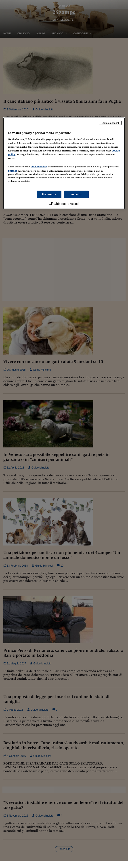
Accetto (76, 194)
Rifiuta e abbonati (110, 122)
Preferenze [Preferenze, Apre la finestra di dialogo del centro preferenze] (49, 194)
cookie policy (39, 166)
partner (12, 170)
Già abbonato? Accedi (64, 204)
